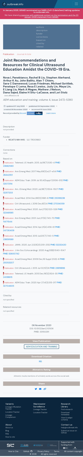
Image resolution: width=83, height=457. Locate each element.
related (39, 46)
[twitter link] (37, 389)
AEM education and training (41, 346)
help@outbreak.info (69, 428)
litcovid (31, 113)
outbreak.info (12, 4)
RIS (40, 361)
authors (40, 27)
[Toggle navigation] (76, 3)
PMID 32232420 (58, 244)
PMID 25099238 (57, 198)
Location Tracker (12, 412)
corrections (42, 36)
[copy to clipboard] (45, 389)
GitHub (27, 451)
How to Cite (13, 451)
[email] (41, 389)
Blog (7, 431)
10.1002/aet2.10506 (43, 328)
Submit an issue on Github (69, 432)
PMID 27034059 (56, 203)
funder (39, 33)
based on (40, 40)
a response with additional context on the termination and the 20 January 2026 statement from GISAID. (48, 16)
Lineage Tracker (40, 409)
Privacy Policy (43, 451)
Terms (57, 451)
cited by (40, 43)
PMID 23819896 (57, 268)
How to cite (10, 437)
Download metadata (65, 414)
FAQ (7, 434)
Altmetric (38, 369)
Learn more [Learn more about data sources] (51, 113)
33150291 (44, 331)
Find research (67, 409)
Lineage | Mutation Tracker (13, 408)
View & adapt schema (66, 419)
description (42, 30)
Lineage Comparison (10, 416)
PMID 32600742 (11, 253)
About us (9, 428)
